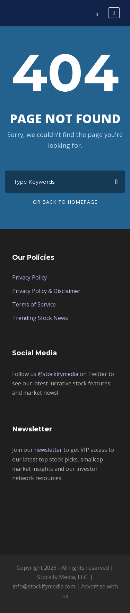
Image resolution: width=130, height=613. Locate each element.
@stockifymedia (58, 374)
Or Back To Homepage (65, 202)
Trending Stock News (40, 318)
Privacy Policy (29, 277)
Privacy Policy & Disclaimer (46, 291)
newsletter (48, 450)
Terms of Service (34, 304)
